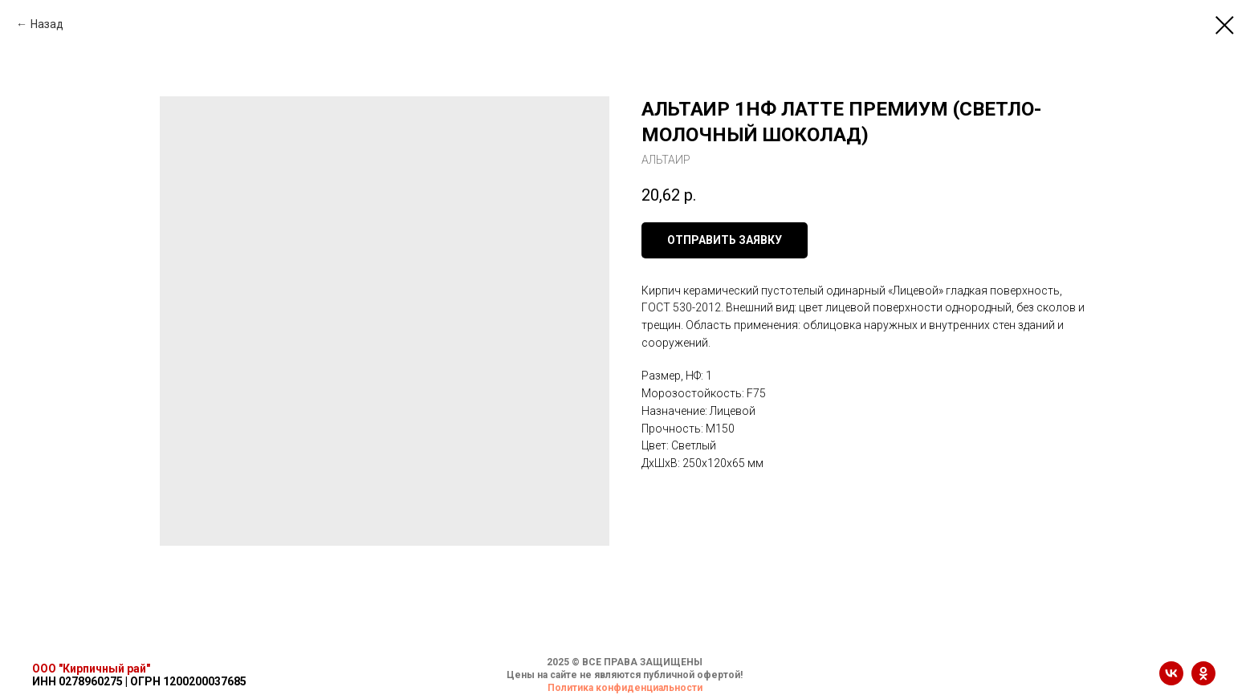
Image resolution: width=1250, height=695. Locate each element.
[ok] (1203, 681)
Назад (47, 24)
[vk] (1171, 681)
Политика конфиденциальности (625, 687)
